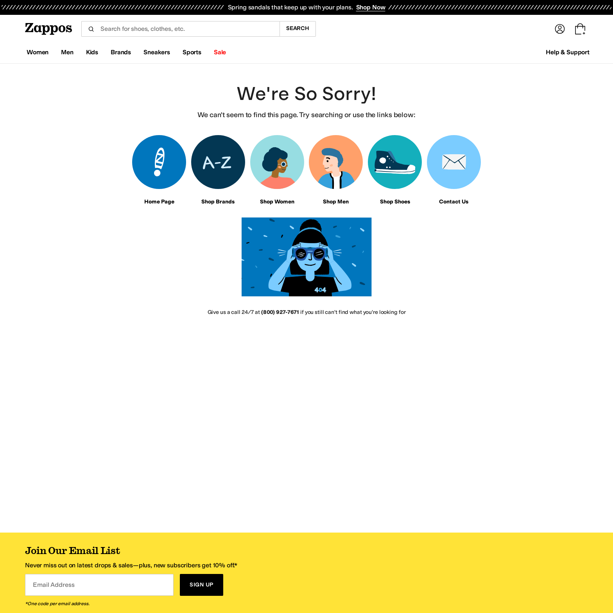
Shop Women (277, 201)
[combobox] (180, 29)
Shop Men (336, 201)
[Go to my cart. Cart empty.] (580, 29)
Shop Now (370, 7)
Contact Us (453, 201)
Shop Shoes (395, 201)
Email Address (53, 584)
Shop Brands (218, 201)
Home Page (159, 201)
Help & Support (568, 52)
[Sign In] (559, 29)
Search (297, 28)
